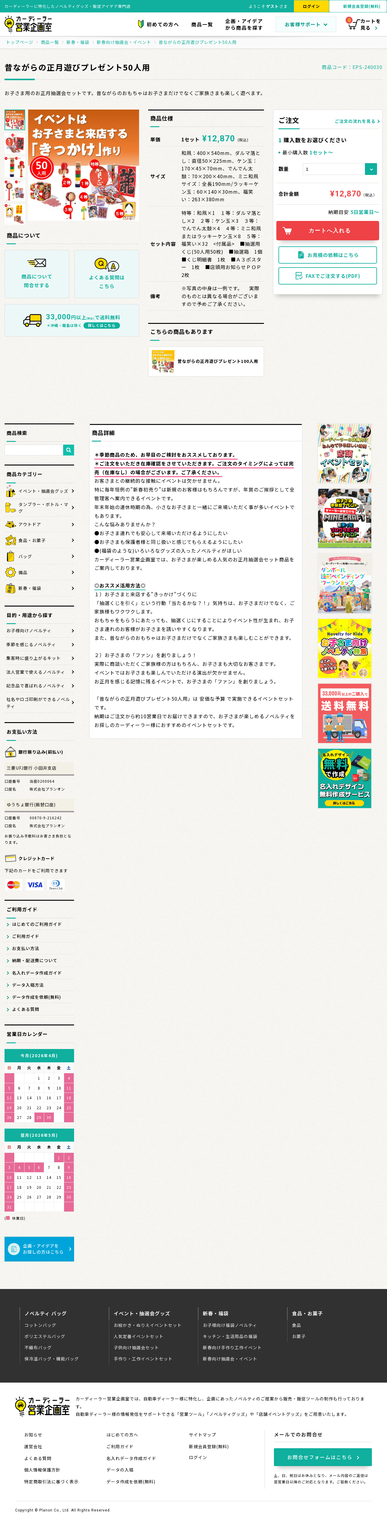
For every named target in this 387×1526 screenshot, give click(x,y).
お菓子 (299, 1336)
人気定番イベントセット (139, 1336)
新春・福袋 (216, 1313)
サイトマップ (202, 1435)
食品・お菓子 (307, 1313)
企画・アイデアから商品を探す (244, 24)
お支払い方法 (25, 948)
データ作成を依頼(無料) (36, 997)
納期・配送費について (34, 960)
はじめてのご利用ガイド (37, 924)
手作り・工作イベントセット (143, 1359)
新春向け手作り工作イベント (232, 1347)
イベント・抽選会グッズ (142, 1313)
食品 (296, 1325)
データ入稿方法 (28, 985)
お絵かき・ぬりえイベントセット (148, 1325)
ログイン (311, 6)
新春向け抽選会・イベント (230, 1359)
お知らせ (33, 1435)
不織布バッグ (38, 1347)
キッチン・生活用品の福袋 (230, 1336)
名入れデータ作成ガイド (37, 973)
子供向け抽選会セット (136, 1347)
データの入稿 (120, 1470)
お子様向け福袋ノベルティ (230, 1325)
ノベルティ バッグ (45, 1313)
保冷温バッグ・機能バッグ (51, 1359)
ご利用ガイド (25, 936)
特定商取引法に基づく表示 (51, 1481)
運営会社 (33, 1446)
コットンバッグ (40, 1325)
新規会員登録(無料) (209, 1446)
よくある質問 (25, 1009)
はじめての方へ (122, 1435)
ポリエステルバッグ (44, 1336)
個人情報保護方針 (42, 1470)
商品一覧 (202, 24)
